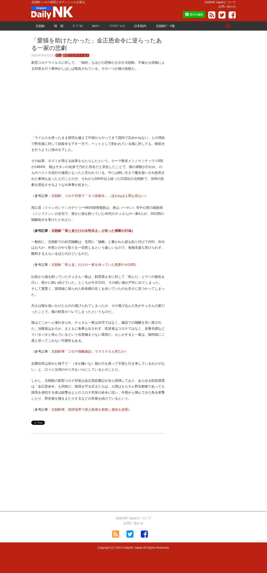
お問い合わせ (227, 6)
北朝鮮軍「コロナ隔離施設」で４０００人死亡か (88, 351)
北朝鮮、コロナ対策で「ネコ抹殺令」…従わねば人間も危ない (98, 196)
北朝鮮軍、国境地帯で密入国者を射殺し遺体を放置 (89, 409)
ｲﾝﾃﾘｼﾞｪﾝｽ (117, 26)
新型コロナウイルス (76, 55)
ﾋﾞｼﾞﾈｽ (78, 26)
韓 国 (58, 26)
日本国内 (140, 26)
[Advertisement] (98, 106)
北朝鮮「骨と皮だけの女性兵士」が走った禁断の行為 (91, 230)
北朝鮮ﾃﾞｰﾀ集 (165, 26)
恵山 (59, 55)
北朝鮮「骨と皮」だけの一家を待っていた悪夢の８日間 (93, 264)
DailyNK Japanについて (220, 2)
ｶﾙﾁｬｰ (96, 26)
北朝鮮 (40, 26)
